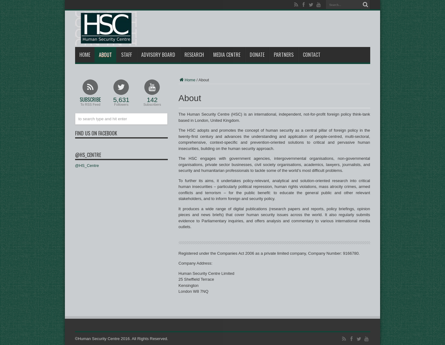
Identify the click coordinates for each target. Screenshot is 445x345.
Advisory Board (158, 54)
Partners (284, 54)
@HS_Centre (88, 155)
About (105, 54)
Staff (126, 54)
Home (84, 54)
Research (194, 54)
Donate (257, 54)
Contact (311, 54)
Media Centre (226, 54)
